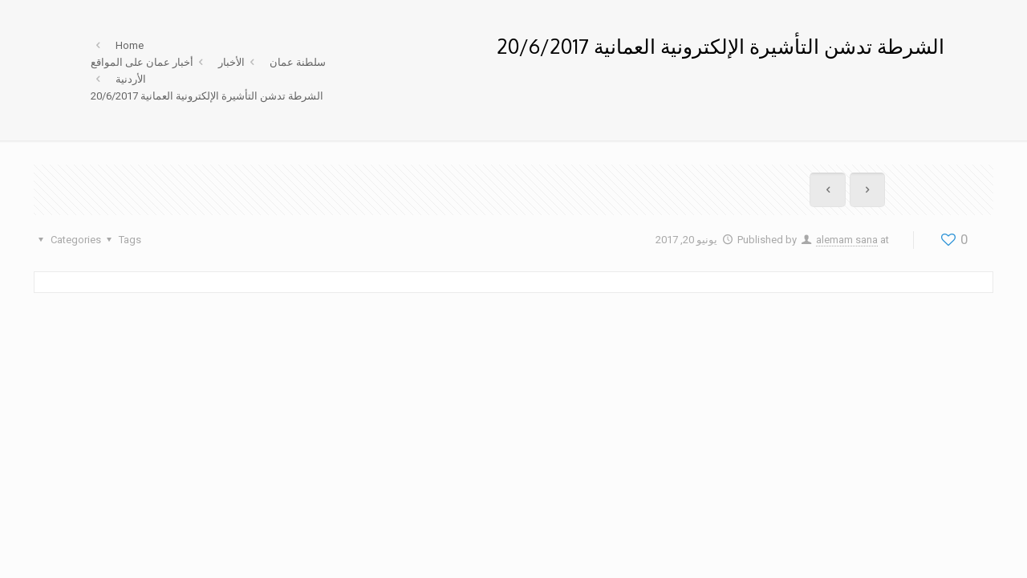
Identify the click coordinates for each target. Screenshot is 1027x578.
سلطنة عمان (298, 62)
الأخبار (231, 62)
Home (130, 45)
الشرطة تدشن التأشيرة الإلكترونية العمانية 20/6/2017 (207, 96)
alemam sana (847, 240)
